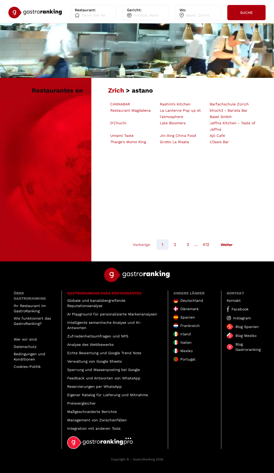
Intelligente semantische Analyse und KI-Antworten (104, 325)
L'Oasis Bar (219, 142)
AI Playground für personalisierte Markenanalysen (112, 314)
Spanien (187, 317)
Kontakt (234, 300)
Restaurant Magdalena (130, 110)
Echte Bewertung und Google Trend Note (104, 353)
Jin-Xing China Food (178, 135)
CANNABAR (120, 104)
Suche (246, 12)
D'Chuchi (118, 123)
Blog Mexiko (245, 336)
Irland (185, 334)
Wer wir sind (25, 339)
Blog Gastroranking (248, 347)
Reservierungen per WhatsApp (94, 386)
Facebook (240, 309)
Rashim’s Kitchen (175, 104)
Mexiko (186, 351)
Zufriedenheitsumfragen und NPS (97, 336)
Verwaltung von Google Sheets (94, 361)
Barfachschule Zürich (229, 104)
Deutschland (191, 300)
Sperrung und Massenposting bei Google (103, 370)
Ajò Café (217, 135)
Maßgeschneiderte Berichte (92, 412)
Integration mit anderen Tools (93, 428)
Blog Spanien (247, 327)
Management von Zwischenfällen (97, 420)
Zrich (116, 90)
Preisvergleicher (81, 403)
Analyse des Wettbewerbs (90, 344)
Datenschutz (25, 347)
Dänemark (189, 309)
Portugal (187, 359)
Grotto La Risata (174, 142)
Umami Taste (122, 135)
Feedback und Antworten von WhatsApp (103, 378)
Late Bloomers (173, 123)
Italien (186, 342)
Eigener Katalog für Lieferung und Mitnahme (107, 395)
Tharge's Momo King (128, 142)
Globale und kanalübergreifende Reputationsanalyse (96, 303)
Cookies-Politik (27, 366)
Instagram (242, 318)
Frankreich (190, 326)
